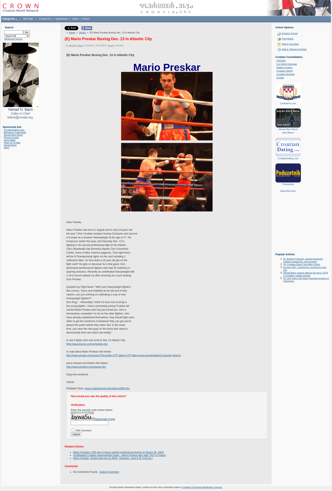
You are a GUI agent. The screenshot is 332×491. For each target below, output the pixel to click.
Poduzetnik (288, 184)
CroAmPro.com (288, 103)
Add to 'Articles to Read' (294, 49)
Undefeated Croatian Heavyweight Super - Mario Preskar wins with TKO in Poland (119, 455)
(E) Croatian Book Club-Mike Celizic (301, 264)
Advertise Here (288, 191)
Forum (86, 18)
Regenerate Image (104, 419)
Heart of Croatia (12, 142)
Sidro (6, 147)
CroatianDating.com (14, 130)
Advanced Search (13, 39)
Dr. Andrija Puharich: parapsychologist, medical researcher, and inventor (303, 260)
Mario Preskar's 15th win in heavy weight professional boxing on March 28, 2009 (118, 452)
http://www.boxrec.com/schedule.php (87, 344)
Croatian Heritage (286, 74)
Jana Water (10, 140)
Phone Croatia (11, 137)
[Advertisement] (288, 225)
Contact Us (45, 18)
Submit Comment (109, 471)
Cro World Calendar (287, 64)
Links (75, 18)
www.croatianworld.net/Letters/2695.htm (107, 388)
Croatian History (285, 71)
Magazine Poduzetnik (15, 132)
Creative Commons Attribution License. (202, 487)
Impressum (61, 18)
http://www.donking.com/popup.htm (86, 366)
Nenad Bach (10, 145)
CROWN (281, 60)
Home (72, 32)
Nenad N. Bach (76, 45)
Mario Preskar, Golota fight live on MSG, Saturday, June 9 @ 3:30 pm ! (113, 458)
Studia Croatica (284, 67)
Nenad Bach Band (13, 135)
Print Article (288, 38)
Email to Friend (289, 33)
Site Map (28, 18)
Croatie (280, 77)
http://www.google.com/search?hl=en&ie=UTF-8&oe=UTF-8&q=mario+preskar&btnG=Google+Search (123, 355)
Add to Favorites (290, 44)
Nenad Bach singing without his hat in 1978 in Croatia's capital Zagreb (305, 274)
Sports (82, 32)
